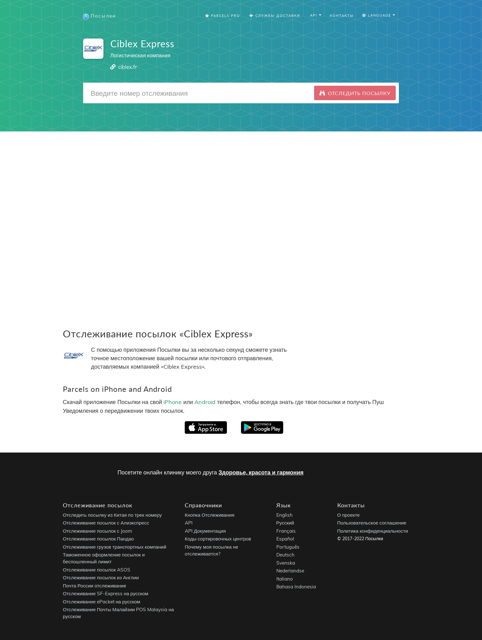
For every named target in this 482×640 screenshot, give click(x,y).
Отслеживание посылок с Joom (97, 531)
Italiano (284, 579)
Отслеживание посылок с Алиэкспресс (106, 523)
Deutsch (285, 555)
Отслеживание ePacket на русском (101, 602)
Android (204, 402)
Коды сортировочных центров (218, 539)
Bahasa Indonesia (296, 587)
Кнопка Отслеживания (209, 515)
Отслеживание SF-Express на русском (105, 593)
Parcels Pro (222, 15)
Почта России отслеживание (94, 586)
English (284, 515)
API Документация (205, 531)
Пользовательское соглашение (371, 523)
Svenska (285, 563)
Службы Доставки (274, 15)
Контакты (342, 15)
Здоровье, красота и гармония (261, 472)
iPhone (172, 402)
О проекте (348, 515)
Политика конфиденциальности (372, 531)
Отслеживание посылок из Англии (101, 578)
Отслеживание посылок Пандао (98, 539)
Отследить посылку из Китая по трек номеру (112, 515)
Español (285, 539)
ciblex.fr (127, 67)
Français (286, 531)
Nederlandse (290, 571)
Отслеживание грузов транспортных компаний (114, 547)
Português (287, 547)
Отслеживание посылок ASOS (96, 570)
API (189, 523)
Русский (285, 523)
